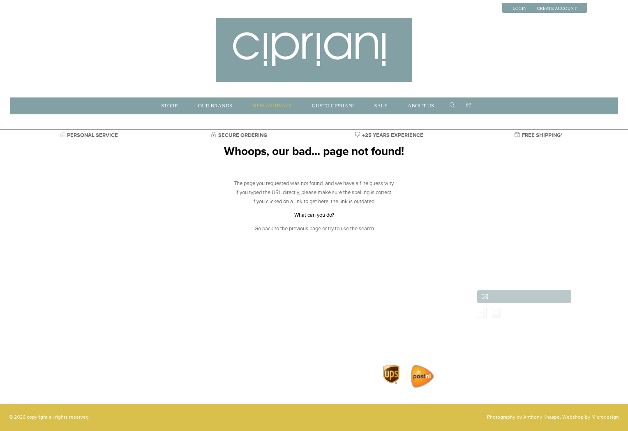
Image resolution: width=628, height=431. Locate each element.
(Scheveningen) (45, 305)
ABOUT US (421, 105)
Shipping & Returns (397, 306)
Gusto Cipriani (213, 333)
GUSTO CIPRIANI (333, 105)
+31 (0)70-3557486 (43, 324)
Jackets (205, 315)
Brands (204, 296)
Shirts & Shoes (213, 342)
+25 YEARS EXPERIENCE (389, 135)
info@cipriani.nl (35, 333)
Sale (279, 333)
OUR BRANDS (215, 105)
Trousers (129, 315)
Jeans (126, 324)
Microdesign (605, 417)
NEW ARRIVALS (271, 105)
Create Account (557, 8)
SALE (381, 105)
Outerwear (286, 315)
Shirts (203, 306)
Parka (280, 342)
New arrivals (133, 296)
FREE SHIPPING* (539, 135)
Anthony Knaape (541, 417)
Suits (125, 306)
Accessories (133, 333)
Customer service (395, 296)
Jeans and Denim (293, 296)
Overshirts (131, 342)
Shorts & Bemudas (217, 324)
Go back (263, 228)
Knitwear (284, 306)
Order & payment (395, 315)
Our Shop (386, 324)
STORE (169, 105)
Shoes (281, 324)
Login (519, 8)
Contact (384, 333)
